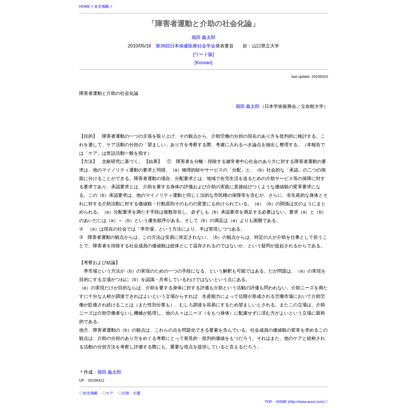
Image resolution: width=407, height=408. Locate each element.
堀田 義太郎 (204, 37)
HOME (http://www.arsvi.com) (300, 401)
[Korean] (203, 62)
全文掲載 (101, 6)
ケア (109, 393)
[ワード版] (203, 54)
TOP (268, 401)
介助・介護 (131, 393)
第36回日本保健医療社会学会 (185, 45)
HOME (84, 6)
